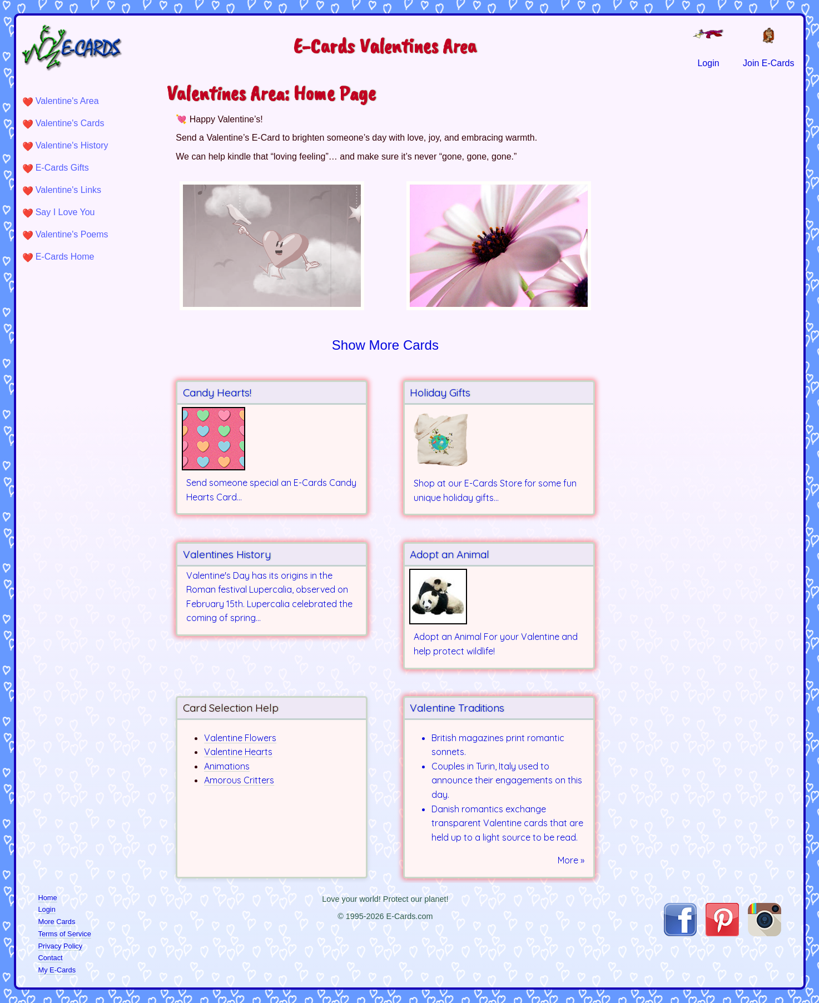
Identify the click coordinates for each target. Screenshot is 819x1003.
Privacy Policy (60, 946)
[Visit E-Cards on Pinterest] (722, 933)
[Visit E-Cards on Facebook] (680, 933)
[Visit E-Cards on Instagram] (764, 933)
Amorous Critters (239, 780)
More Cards (57, 921)
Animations (227, 766)
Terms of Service (64, 934)
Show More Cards (385, 344)
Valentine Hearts (238, 751)
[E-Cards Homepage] (90, 47)
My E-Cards (57, 970)
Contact (50, 958)
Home (47, 897)
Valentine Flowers (240, 737)
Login (47, 909)
